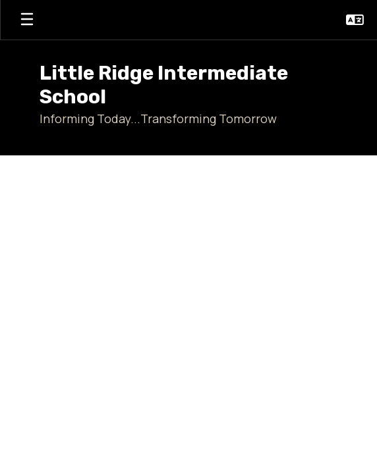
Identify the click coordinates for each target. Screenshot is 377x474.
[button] (355, 20)
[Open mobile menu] (27, 20)
